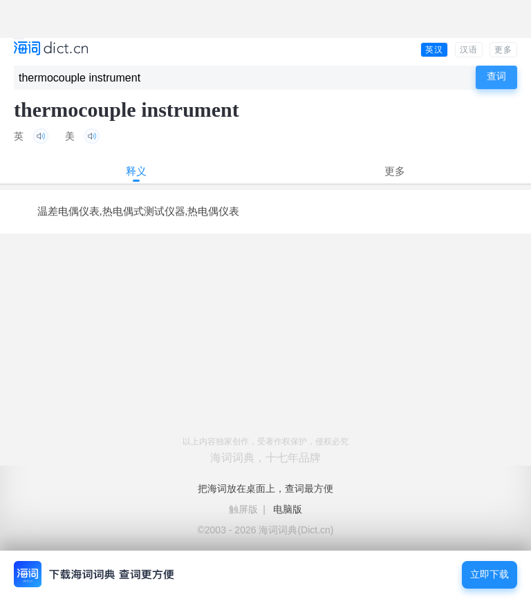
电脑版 (287, 509)
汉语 (469, 50)
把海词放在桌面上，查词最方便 (265, 488)
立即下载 (489, 574)
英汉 (434, 50)
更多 (503, 50)
